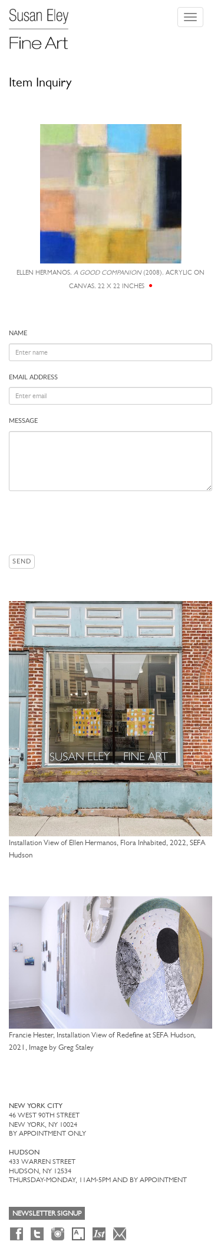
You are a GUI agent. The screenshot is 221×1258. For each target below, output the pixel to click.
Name (18, 333)
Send (21, 561)
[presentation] (98, 523)
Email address (33, 377)
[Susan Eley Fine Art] (44, 24)
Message (23, 421)
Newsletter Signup (46, 1213)
